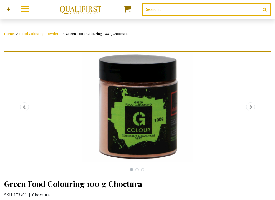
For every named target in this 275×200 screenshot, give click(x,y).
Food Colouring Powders (39, 33)
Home (9, 33)
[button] (8, 9)
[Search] (264, 10)
